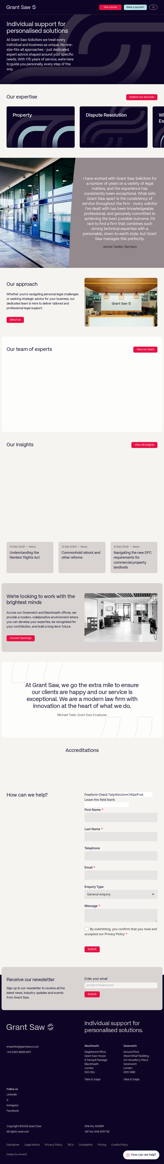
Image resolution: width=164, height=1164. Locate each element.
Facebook (13, 1111)
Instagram (13, 1105)
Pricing (102, 1145)
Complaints (86, 1145)
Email (89, 867)
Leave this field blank (100, 799)
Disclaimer (13, 1145)
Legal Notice (32, 1145)
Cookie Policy (119, 1145)
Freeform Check (96, 794)
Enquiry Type (94, 887)
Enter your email (96, 979)
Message (91, 906)
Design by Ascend (17, 1154)
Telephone (92, 848)
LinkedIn (12, 1094)
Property (22, 115)
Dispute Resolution (106, 115)
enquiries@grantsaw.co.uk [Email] (23, 1046)
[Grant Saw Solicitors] (21, 7)
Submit (92, 949)
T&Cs (70, 1145)
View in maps (93, 1079)
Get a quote (110, 7)
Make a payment (135, 7)
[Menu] (153, 7)
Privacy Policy (114, 934)
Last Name (92, 829)
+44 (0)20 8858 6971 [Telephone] (19, 1052)
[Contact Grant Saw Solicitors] (141, 1154)
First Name (93, 810)
